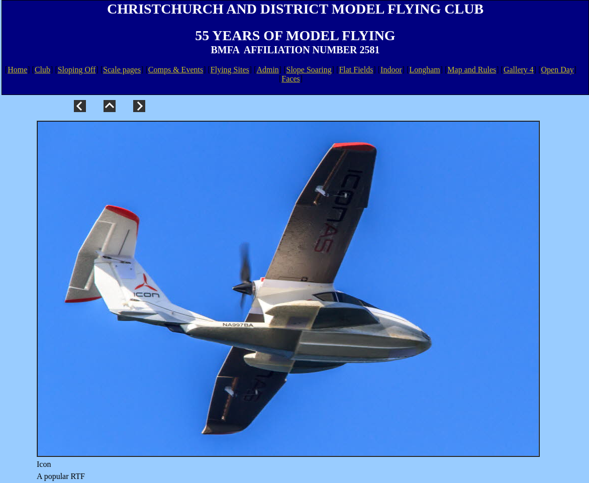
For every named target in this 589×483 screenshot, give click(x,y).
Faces (290, 78)
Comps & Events (175, 69)
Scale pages (122, 69)
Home (17, 69)
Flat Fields (356, 69)
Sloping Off (77, 69)
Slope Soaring (309, 69)
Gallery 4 (519, 69)
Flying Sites (230, 69)
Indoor (391, 69)
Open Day (557, 69)
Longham (424, 69)
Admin (267, 69)
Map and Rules (471, 69)
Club (42, 69)
